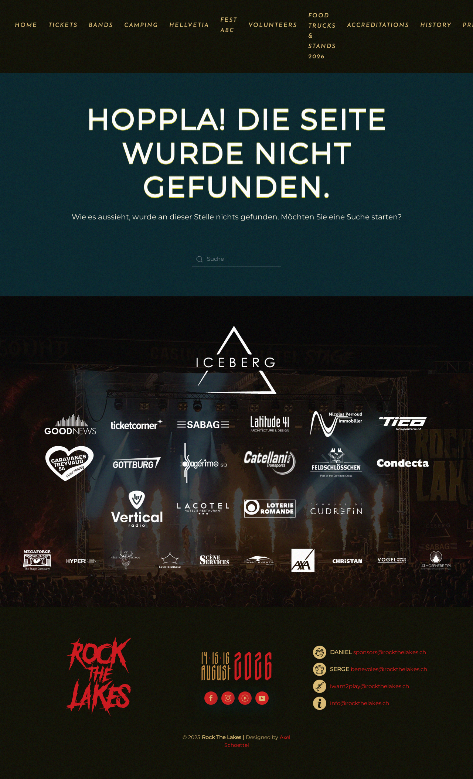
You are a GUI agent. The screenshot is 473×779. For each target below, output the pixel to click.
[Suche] (236, 259)
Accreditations (378, 25)
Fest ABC (228, 25)
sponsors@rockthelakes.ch (389, 652)
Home (26, 25)
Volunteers (272, 25)
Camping (141, 25)
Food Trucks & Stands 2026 (322, 36)
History (436, 25)
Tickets (63, 25)
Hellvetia (189, 25)
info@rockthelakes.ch (359, 703)
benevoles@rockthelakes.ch (389, 669)
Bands (101, 25)
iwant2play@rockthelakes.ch (369, 686)
